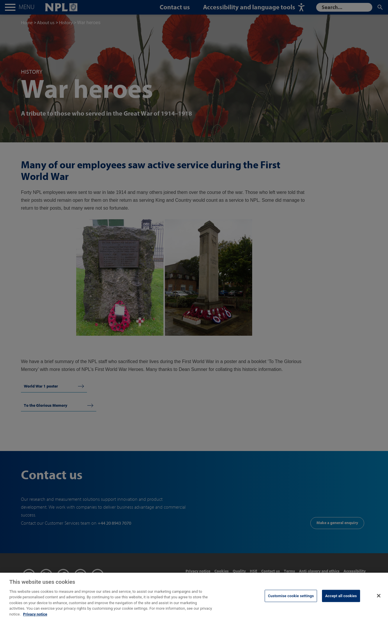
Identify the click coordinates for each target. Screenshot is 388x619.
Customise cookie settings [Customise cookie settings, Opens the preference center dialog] (291, 601)
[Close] (378, 601)
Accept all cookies (341, 601)
